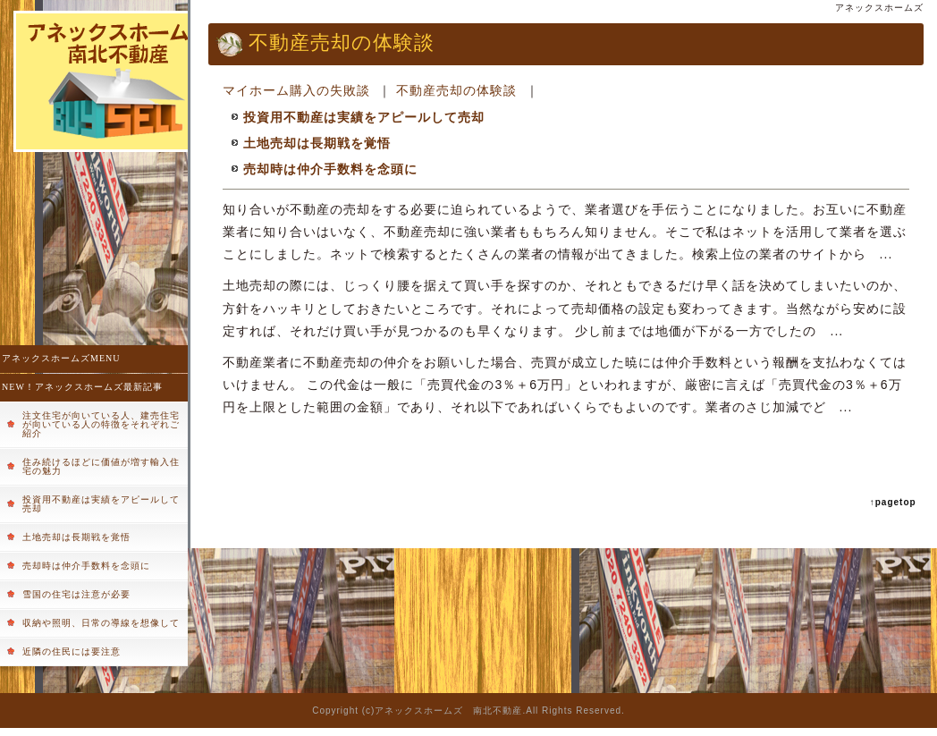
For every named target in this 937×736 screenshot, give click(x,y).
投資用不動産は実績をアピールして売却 (101, 504)
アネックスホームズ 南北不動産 (448, 710)
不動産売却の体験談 (456, 90)
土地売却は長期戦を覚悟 (76, 537)
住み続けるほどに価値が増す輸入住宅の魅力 (101, 466)
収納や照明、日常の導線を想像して (101, 623)
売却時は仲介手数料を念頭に (86, 566)
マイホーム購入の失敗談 (296, 90)
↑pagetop (893, 502)
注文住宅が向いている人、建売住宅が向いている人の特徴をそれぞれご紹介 (101, 424)
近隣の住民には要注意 (71, 651)
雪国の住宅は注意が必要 (76, 594)
